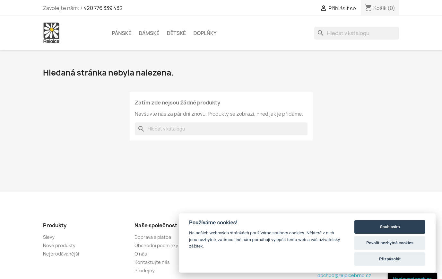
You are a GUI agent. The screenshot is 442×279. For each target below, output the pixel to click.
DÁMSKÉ (149, 33)
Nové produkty (59, 245)
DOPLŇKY (204, 33)
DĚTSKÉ (176, 33)
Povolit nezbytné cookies (389, 242)
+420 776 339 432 (101, 8)
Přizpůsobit (390, 258)
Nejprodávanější (61, 254)
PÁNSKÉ (122, 33)
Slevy (49, 237)
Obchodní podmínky (156, 245)
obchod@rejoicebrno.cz (344, 275)
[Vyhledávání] (356, 33)
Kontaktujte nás (152, 262)
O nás (140, 254)
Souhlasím (390, 226)
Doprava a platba (152, 237)
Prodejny (144, 270)
